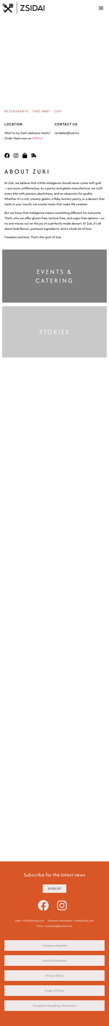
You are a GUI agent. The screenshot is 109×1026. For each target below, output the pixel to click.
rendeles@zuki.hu (67, 133)
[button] (101, 8)
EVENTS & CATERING (54, 276)
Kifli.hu (37, 138)
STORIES (54, 331)
